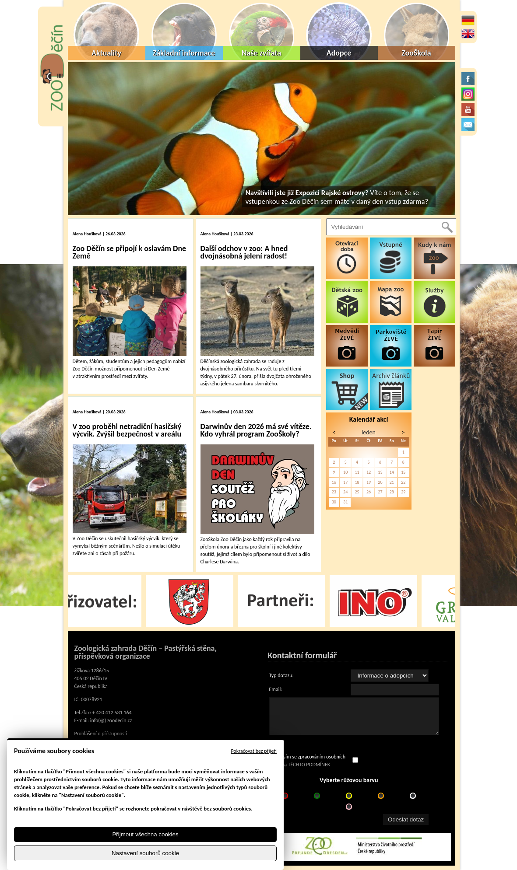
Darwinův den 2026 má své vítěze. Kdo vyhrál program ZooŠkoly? (256, 430)
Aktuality (106, 53)
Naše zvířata (261, 53)
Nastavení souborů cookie (145, 853)
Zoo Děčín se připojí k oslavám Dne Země (129, 252)
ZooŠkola (416, 53)
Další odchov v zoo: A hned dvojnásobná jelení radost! (244, 252)
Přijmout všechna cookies (145, 834)
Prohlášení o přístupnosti (100, 733)
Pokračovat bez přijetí (254, 751)
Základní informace (184, 53)
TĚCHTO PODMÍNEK (309, 765)
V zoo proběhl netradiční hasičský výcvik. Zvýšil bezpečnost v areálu (127, 430)
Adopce (339, 53)
